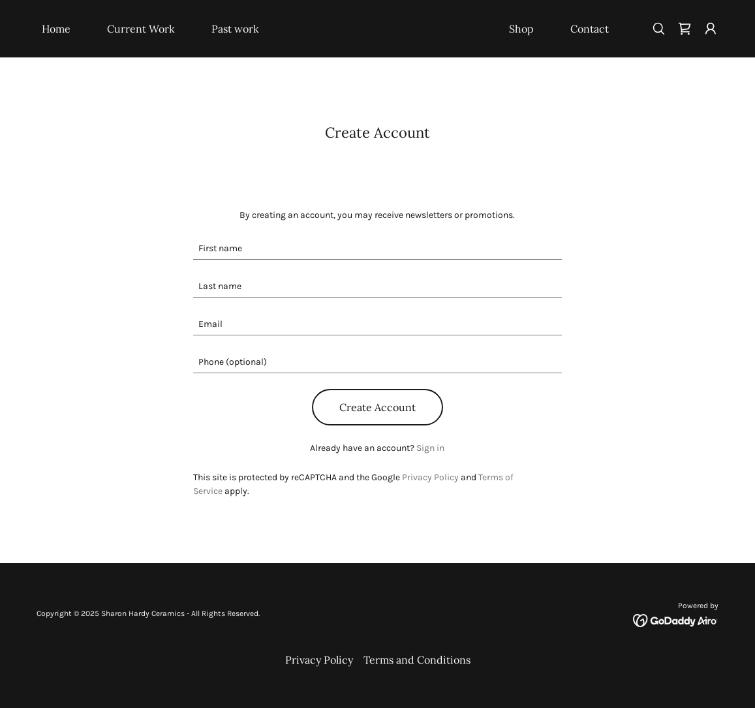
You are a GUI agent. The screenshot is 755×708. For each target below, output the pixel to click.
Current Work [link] (141, 28)
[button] (711, 29)
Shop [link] (521, 28)
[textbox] (377, 249)
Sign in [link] (430, 448)
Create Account (377, 407)
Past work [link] (235, 28)
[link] (377, 29)
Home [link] (56, 28)
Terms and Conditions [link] (416, 659)
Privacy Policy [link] (430, 477)
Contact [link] (589, 28)
